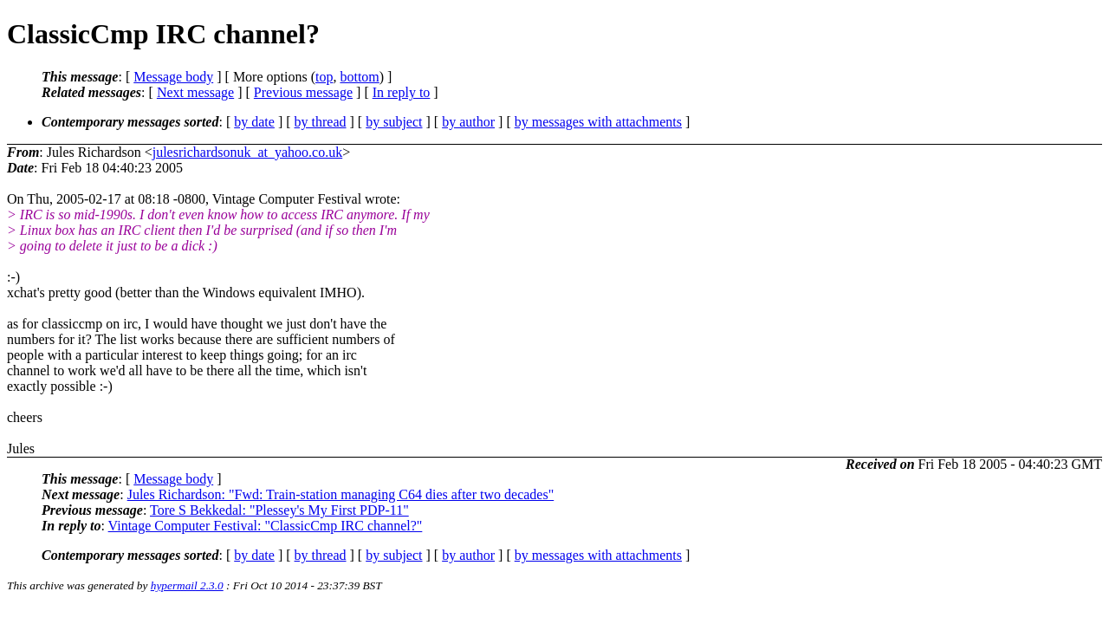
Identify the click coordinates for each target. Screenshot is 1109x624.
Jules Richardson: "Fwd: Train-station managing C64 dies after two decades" (340, 494)
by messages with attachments (598, 121)
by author (468, 121)
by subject (394, 121)
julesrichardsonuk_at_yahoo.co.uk (247, 152)
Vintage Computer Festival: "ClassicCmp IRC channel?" (265, 525)
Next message (195, 92)
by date (254, 121)
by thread (321, 121)
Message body (173, 76)
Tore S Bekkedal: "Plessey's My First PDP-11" (279, 510)
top (324, 76)
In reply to (402, 92)
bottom (359, 76)
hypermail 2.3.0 (187, 585)
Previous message (303, 92)
